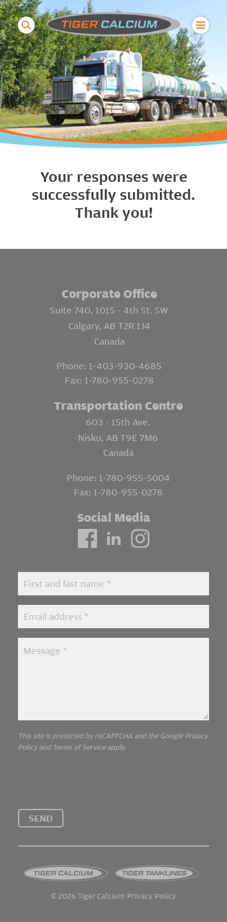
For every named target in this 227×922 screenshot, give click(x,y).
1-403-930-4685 (125, 366)
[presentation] (109, 785)
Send (41, 818)
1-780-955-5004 (134, 477)
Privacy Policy (151, 896)
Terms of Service (79, 747)
